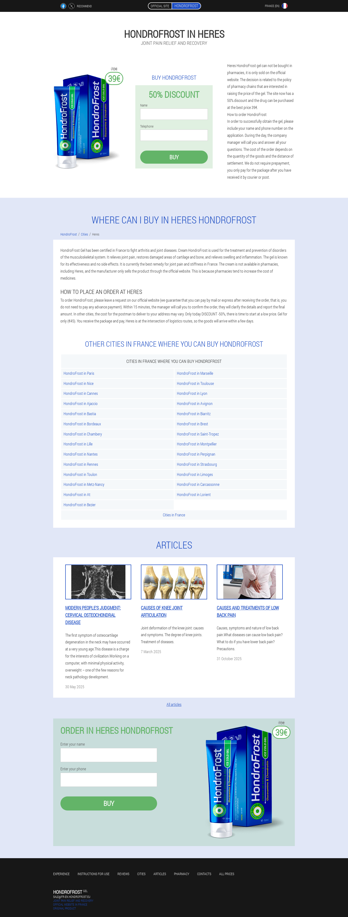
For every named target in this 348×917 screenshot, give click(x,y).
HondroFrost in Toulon (80, 474)
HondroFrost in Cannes (81, 393)
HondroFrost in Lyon (192, 393)
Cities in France (174, 514)
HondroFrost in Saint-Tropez (198, 433)
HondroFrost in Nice (79, 383)
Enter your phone (73, 769)
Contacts (204, 873)
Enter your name (72, 744)
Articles (159, 873)
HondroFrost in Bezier (80, 504)
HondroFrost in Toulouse (195, 383)
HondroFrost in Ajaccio (81, 403)
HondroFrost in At (77, 494)
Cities (141, 873)
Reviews (123, 873)
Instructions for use (93, 873)
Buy (174, 157)
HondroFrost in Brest (192, 423)
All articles (174, 704)
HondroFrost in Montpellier (197, 443)
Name (143, 105)
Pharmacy (181, 873)
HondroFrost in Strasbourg (197, 464)
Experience (61, 873)
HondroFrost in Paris (79, 373)
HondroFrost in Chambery (83, 433)
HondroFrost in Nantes (81, 454)
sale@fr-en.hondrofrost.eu (71, 897)
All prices (226, 873)
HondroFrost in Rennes (81, 464)
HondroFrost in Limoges (195, 474)
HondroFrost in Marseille (195, 373)
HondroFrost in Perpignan (196, 454)
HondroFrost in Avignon (195, 403)
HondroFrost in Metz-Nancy (84, 484)
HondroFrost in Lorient (194, 494)
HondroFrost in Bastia (80, 413)
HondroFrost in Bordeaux (82, 423)
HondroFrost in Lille (78, 443)
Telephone (146, 126)
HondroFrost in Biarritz (193, 413)
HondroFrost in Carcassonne (198, 484)
